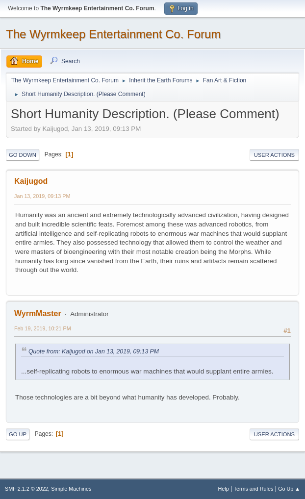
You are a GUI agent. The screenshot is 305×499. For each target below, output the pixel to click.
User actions (274, 155)
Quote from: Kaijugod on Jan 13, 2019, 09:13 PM (93, 351)
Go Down (22, 155)
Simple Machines (71, 489)
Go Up (17, 434)
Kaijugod (31, 181)
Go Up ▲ (289, 489)
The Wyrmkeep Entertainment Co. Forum (113, 34)
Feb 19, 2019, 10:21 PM (42, 328)
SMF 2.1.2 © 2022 (26, 489)
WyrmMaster (37, 313)
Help (223, 489)
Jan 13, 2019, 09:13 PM (42, 196)
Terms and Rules (254, 489)
